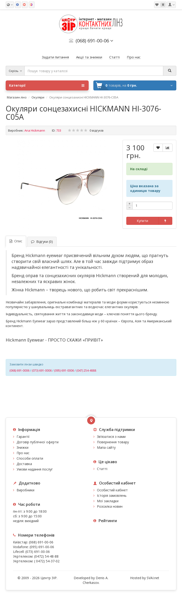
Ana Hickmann (34, 130)
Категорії (46, 85)
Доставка (24, 464)
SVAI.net (153, 578)
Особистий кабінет (112, 490)
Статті (102, 468)
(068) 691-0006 (19, 371)
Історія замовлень (112, 495)
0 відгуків (97, 130)
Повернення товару (113, 442)
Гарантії (23, 436)
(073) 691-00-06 (37, 551)
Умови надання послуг (35, 469)
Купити (142, 220)
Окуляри (38, 97)
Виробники (25, 490)
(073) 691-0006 (42, 371)
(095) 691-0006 (64, 371)
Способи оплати (30, 458)
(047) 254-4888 (86, 371)
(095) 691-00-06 (42, 547)
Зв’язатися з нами (111, 436)
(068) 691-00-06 (41, 542)
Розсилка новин (110, 506)
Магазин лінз (17, 97)
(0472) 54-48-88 (46, 556)
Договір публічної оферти (38, 442)
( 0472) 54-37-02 (46, 561)
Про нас (23, 453)
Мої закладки (107, 501)
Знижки (22, 447)
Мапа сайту (106, 447)
